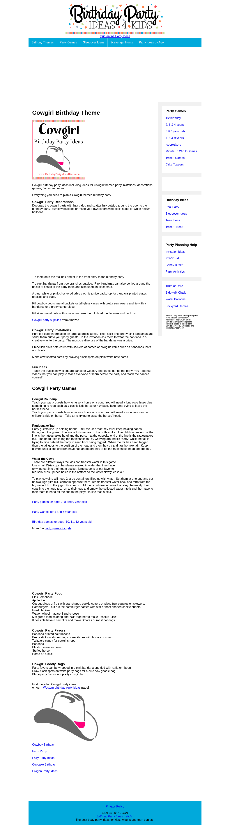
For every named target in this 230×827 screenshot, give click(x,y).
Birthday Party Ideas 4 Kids (114, 816)
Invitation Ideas (175, 251)
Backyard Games (177, 306)
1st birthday (173, 118)
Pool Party (172, 207)
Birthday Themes (42, 42)
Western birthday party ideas (61, 687)
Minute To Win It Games (181, 151)
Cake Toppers (175, 164)
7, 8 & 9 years (175, 138)
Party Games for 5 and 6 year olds (54, 511)
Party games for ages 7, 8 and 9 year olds (59, 501)
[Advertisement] (115, 74)
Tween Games (175, 157)
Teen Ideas (173, 220)
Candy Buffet (174, 265)
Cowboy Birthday (43, 744)
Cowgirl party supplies (46, 320)
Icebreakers (173, 144)
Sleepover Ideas (93, 42)
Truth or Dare (174, 286)
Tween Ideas (174, 226)
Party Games (68, 42)
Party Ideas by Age (151, 42)
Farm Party (39, 751)
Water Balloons (175, 299)
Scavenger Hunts (121, 42)
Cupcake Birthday (43, 764)
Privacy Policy (115, 806)
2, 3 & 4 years (175, 124)
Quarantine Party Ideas (115, 36)
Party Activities (175, 271)
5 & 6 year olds (175, 131)
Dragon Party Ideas (45, 771)
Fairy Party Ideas (43, 757)
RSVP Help (173, 258)
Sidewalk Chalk (176, 292)
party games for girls (58, 528)
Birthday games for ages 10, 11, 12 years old (62, 521)
